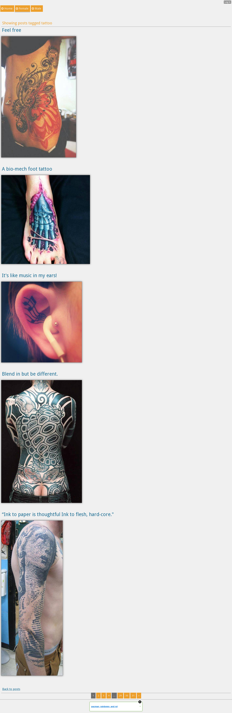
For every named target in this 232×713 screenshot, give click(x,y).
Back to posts (11, 689)
